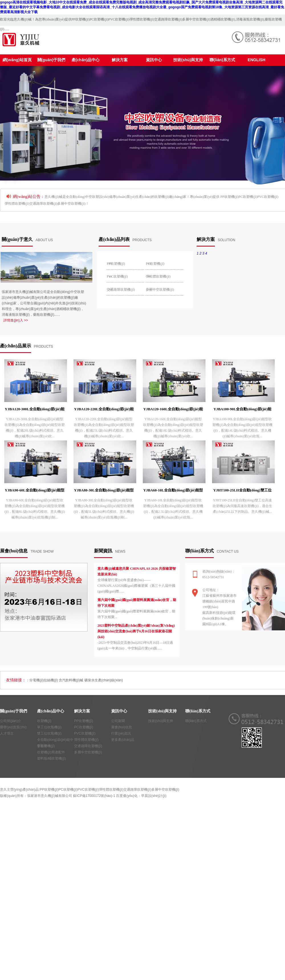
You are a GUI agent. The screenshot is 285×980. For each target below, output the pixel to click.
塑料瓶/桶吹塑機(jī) (51, 758)
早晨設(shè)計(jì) (153, 796)
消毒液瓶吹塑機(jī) (250, 19)
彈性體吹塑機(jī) (141, 19)
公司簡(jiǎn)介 (10, 721)
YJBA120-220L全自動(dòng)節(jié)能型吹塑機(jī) (104, 410)
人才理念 (7, 733)
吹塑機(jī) (44, 721)
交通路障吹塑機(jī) (168, 19)
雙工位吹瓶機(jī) (49, 733)
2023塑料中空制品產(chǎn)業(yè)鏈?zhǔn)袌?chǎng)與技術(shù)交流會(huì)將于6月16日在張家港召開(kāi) (136, 631)
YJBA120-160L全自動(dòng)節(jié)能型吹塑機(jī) (173, 410)
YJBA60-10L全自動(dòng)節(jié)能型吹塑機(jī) (173, 491)
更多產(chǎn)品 (122, 740)
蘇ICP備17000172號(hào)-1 (94, 796)
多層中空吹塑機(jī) (196, 19)
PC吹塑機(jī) (99, 19)
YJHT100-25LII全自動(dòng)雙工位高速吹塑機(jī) (242, 491)
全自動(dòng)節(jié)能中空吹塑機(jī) (55, 740)
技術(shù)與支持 (160, 721)
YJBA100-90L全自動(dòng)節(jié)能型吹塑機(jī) (242, 410)
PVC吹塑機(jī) (118, 19)
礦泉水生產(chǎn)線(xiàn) (103, 680)
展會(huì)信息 (121, 727)
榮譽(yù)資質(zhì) (13, 727)
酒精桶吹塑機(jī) (222, 19)
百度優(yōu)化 (126, 796)
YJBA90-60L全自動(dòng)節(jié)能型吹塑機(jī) (34, 491)
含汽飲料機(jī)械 (71, 680)
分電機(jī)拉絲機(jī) (43, 680)
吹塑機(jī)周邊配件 (51, 752)
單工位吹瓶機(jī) (49, 727)
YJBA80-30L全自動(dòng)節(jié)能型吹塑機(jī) (104, 491)
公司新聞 (118, 721)
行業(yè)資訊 (121, 733)
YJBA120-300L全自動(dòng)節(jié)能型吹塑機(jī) (34, 410)
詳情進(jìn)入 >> (15, 320)
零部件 (42, 746)
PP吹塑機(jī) (81, 19)
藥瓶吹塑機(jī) (43, 315)
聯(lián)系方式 (196, 721)
